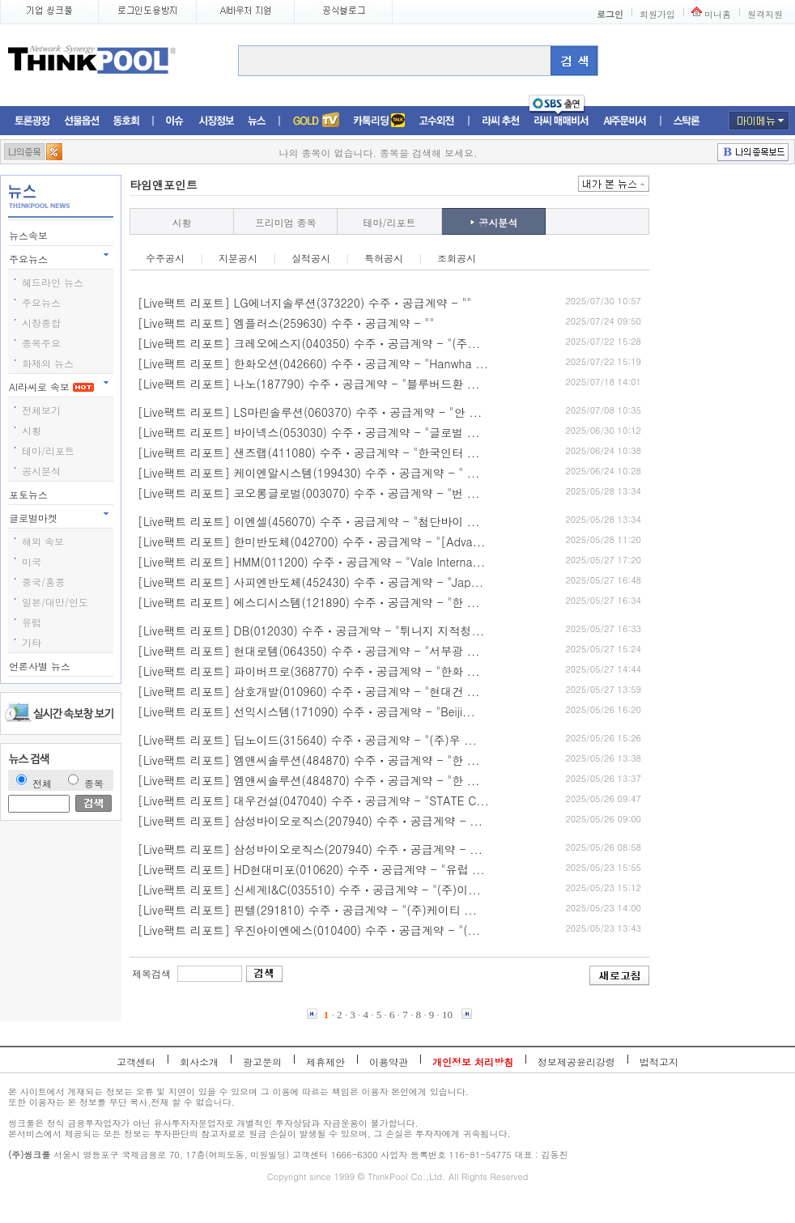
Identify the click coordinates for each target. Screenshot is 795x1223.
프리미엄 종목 (286, 222)
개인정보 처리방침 (472, 1061)
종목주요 (41, 343)
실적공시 (310, 258)
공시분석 (41, 471)
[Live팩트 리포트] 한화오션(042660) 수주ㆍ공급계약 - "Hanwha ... (313, 363)
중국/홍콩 (43, 581)
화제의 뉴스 (48, 363)
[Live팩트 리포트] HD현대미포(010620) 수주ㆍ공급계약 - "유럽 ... (311, 869)
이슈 (175, 121)
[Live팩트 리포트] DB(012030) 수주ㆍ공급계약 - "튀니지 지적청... (311, 630)
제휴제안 (325, 1061)
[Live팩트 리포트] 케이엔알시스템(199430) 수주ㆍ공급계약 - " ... (309, 473)
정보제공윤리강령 (576, 1061)
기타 (31, 642)
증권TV (315, 121)
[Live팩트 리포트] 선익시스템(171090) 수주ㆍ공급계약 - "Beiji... (306, 711)
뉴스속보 (30, 235)
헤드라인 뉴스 (52, 282)
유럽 (31, 622)
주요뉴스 (30, 258)
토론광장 (32, 121)
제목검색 (151, 973)
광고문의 (262, 1061)
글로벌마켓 (35, 517)
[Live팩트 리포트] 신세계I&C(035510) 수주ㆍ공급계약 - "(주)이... (309, 889)
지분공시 (238, 258)
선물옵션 (81, 121)
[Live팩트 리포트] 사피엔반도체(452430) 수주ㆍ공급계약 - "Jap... (310, 582)
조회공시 (456, 258)
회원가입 (657, 14)
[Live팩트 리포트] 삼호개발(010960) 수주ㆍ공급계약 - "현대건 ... (309, 691)
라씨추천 (501, 121)
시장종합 (41, 322)
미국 (31, 561)
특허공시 (383, 258)
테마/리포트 (48, 450)
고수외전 (437, 121)
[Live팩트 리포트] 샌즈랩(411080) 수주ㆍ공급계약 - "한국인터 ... (309, 452)
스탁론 (686, 121)
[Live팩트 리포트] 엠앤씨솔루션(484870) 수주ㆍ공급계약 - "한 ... (309, 760)
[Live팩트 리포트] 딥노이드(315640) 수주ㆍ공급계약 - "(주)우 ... (307, 740)
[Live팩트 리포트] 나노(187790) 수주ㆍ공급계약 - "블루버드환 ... (309, 384)
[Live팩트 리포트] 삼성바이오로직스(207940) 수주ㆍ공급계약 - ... (310, 821)
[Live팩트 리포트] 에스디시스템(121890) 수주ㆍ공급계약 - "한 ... (309, 602)
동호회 (126, 121)
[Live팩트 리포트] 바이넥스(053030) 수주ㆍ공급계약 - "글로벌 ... (309, 432)
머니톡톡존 (379, 121)
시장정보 (216, 121)
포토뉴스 (30, 494)
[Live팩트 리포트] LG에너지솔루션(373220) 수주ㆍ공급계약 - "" (304, 303)
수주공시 (165, 258)
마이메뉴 (759, 120)
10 (447, 1015)
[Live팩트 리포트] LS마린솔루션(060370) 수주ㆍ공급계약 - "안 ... (310, 412)
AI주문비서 (625, 121)
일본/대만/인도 (55, 602)
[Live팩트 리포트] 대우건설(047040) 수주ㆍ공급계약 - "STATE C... (313, 800)
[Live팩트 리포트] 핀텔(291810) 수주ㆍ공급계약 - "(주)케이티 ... (307, 910)
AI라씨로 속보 (51, 386)
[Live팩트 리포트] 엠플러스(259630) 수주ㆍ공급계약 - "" (286, 323)
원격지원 (765, 14)
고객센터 (136, 1061)
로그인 (610, 14)
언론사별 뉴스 (41, 666)
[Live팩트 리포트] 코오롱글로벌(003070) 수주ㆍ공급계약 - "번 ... (309, 493)
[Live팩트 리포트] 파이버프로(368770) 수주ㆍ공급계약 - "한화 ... (309, 671)
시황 (31, 430)
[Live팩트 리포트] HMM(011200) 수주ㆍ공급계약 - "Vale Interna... (311, 562)
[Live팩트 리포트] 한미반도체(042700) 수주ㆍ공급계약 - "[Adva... (312, 541)
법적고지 (659, 1061)
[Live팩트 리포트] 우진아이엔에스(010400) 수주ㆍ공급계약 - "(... (309, 930)
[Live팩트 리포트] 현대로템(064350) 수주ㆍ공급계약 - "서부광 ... (309, 651)
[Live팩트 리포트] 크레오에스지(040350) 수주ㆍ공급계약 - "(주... (309, 343)
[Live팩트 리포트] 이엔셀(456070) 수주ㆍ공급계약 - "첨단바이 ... (309, 521)
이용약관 (388, 1061)
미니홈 (717, 14)
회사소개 (199, 1061)
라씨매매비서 (561, 121)
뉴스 (256, 121)
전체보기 (41, 410)
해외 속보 (43, 541)
